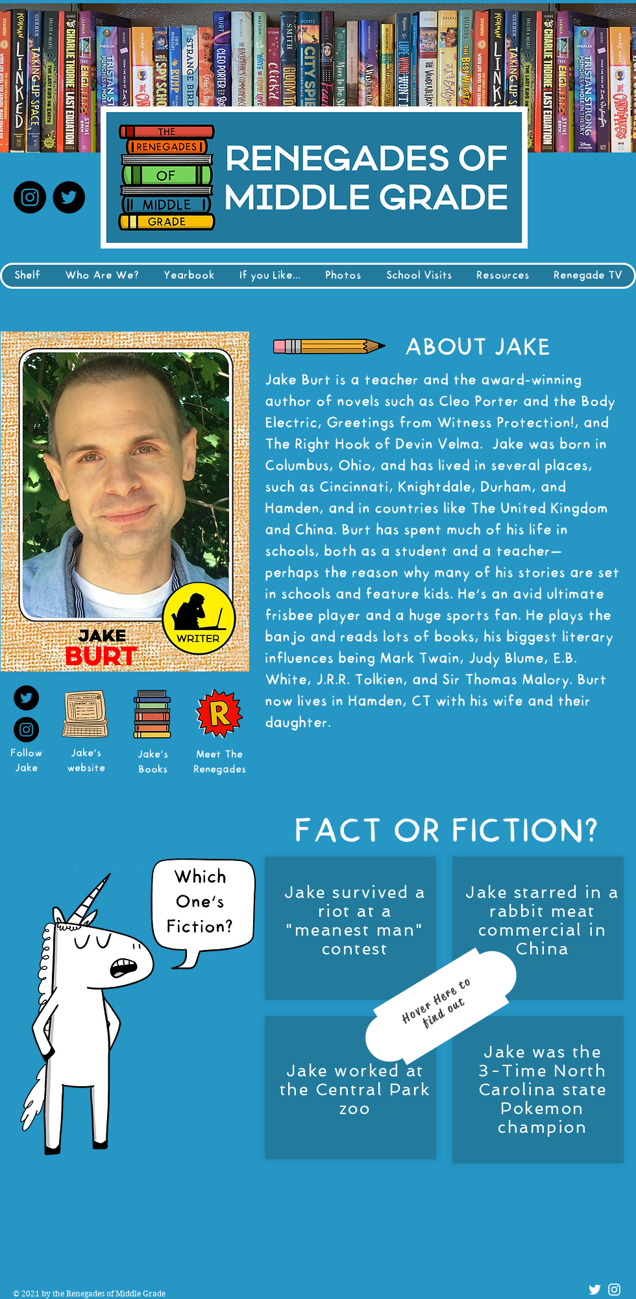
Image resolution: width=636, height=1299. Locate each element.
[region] (442, 1016)
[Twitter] (69, 197)
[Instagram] (30, 197)
